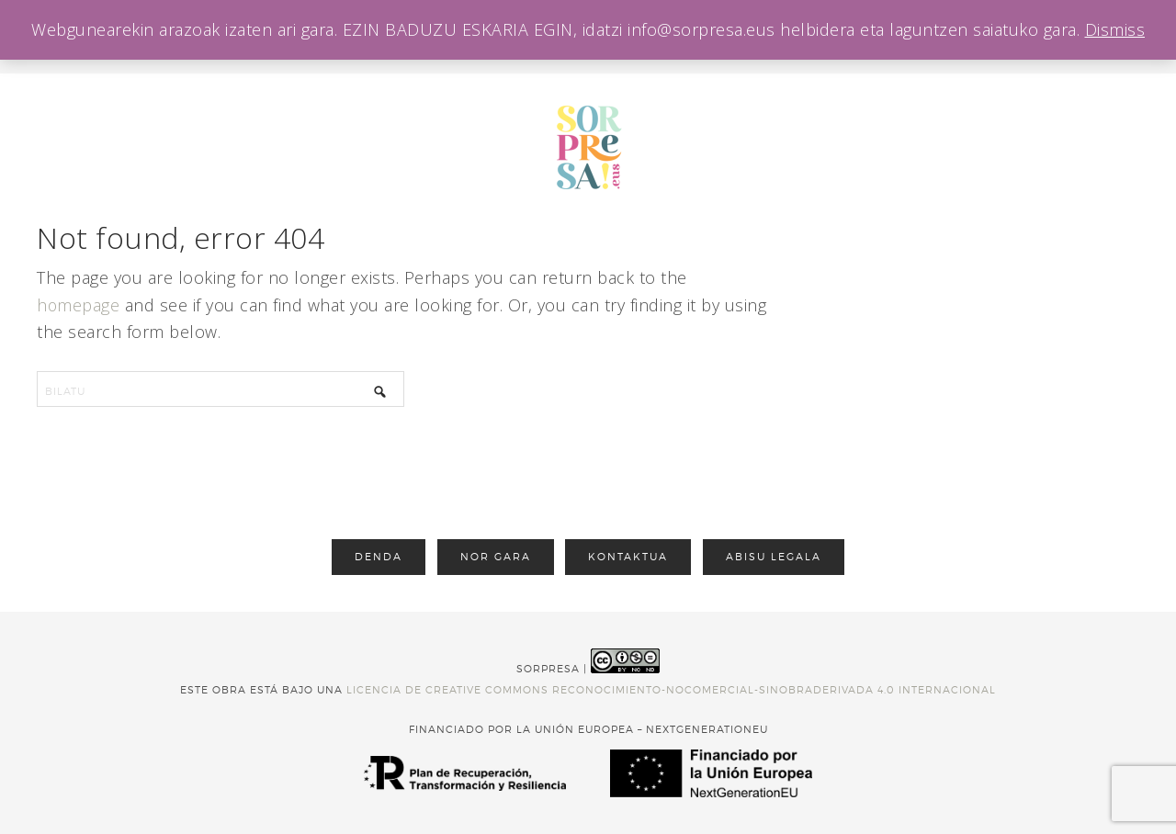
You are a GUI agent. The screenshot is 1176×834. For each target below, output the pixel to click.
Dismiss (1115, 29)
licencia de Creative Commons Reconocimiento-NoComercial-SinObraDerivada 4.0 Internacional (671, 689)
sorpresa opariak (588, 147)
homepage (78, 305)
